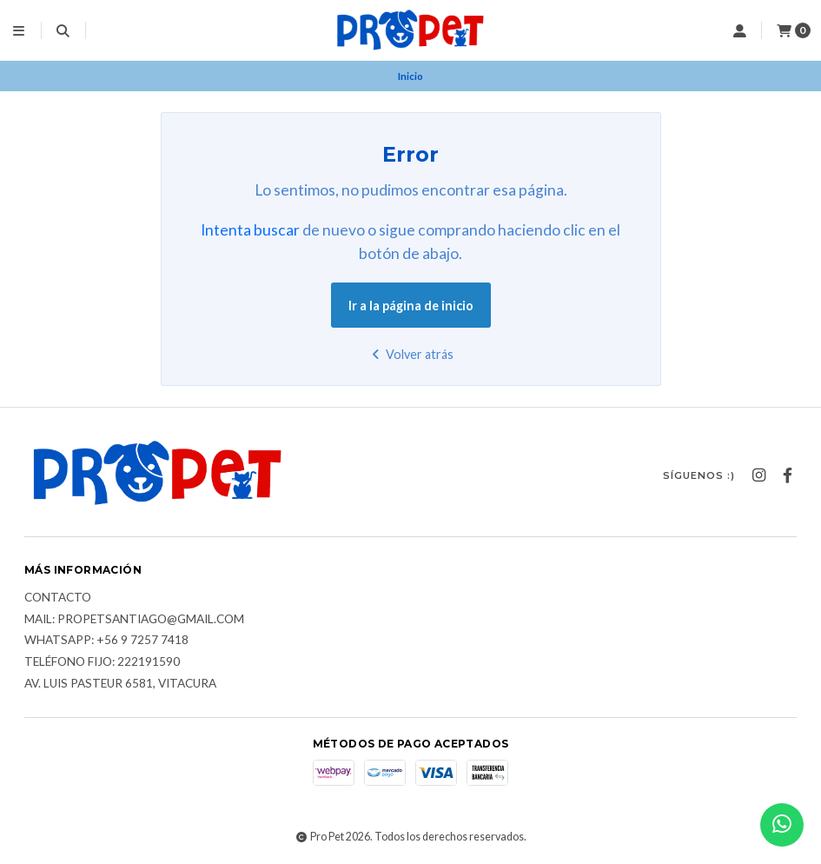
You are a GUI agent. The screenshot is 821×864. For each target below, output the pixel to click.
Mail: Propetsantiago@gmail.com (134, 620)
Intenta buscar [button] (250, 230)
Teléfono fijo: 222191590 (102, 662)
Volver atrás (410, 354)
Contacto (57, 598)
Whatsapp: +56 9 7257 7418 (106, 641)
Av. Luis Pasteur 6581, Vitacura (120, 684)
